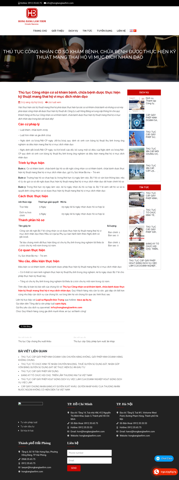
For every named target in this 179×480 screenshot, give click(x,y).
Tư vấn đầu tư (27, 426)
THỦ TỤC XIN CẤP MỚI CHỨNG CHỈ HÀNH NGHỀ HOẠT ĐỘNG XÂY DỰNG (152, 155)
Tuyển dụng (104, 30)
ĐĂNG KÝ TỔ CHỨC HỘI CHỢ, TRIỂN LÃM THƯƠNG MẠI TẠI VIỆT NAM (56, 375)
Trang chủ (40, 30)
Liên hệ (121, 30)
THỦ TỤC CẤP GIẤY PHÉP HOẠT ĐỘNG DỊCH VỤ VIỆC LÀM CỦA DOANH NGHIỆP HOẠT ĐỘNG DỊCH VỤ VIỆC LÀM (143, 265)
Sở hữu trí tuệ (27, 430)
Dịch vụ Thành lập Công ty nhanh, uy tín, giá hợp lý (151, 104)
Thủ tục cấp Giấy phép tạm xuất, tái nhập (94, 341)
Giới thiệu (58, 30)
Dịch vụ (73, 30)
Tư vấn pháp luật (29, 422)
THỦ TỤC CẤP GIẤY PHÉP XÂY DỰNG (39, 371)
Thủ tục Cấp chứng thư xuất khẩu (34, 341)
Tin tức (87, 30)
